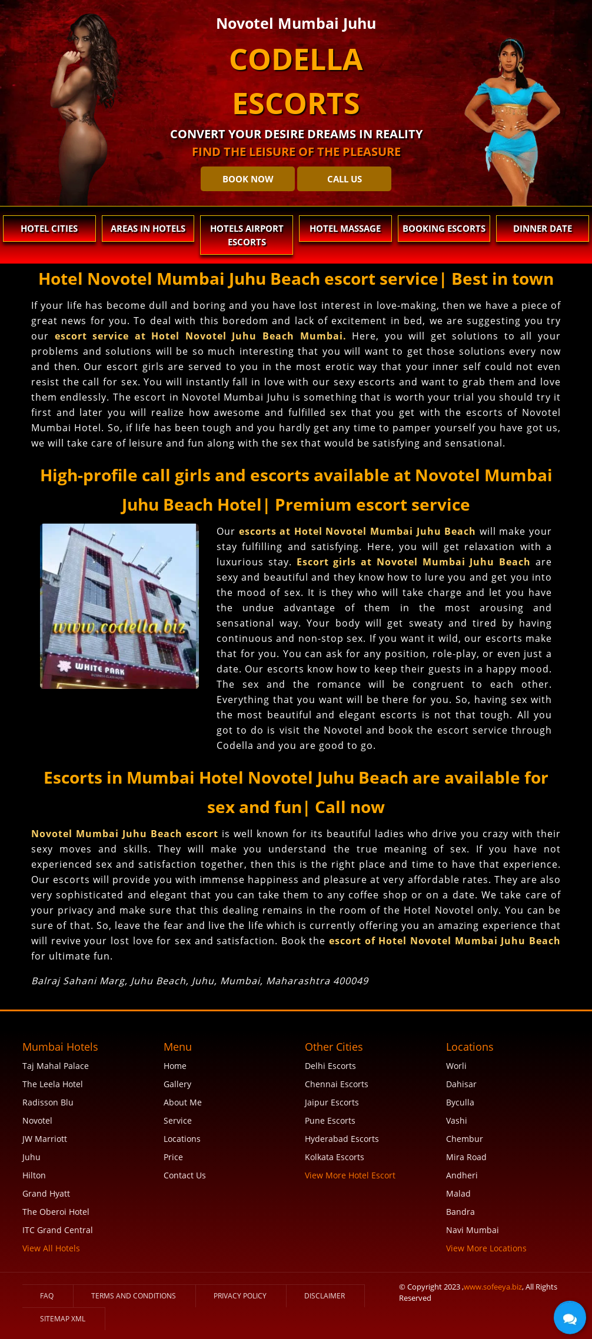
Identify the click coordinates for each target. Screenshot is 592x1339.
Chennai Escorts (336, 1084)
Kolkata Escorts (334, 1157)
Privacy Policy (240, 1296)
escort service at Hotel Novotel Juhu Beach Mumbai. (201, 335)
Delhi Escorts (330, 1065)
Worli (456, 1065)
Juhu (31, 1157)
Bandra (460, 1211)
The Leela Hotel (52, 1084)
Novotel (37, 1120)
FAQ (47, 1296)
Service (178, 1120)
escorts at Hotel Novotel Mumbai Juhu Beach (358, 531)
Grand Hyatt (46, 1193)
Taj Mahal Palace (55, 1065)
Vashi (456, 1120)
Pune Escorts (330, 1120)
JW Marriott (44, 1138)
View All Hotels (51, 1248)
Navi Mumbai (472, 1229)
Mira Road (466, 1157)
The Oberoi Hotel (55, 1211)
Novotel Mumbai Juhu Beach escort (126, 833)
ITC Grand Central (57, 1229)
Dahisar (461, 1084)
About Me (183, 1102)
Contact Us (185, 1175)
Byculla (460, 1102)
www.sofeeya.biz (493, 1286)
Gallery (177, 1084)
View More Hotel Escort (350, 1175)
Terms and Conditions (133, 1296)
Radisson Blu (48, 1102)
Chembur (464, 1138)
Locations (182, 1138)
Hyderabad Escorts (342, 1138)
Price (173, 1157)
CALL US (344, 179)
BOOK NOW (248, 179)
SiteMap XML (62, 1319)
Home (175, 1065)
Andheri (462, 1175)
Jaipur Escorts (332, 1102)
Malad (458, 1193)
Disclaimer (324, 1296)
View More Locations (486, 1248)
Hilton (34, 1175)
